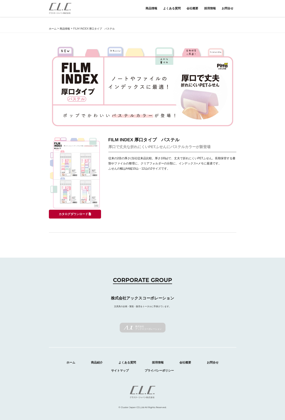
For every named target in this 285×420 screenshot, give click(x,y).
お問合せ (227, 8)
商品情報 (151, 8)
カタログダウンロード (75, 214)
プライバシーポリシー (159, 370)
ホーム (70, 362)
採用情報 (210, 8)
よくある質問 (172, 8)
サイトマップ (120, 370)
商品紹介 (97, 362)
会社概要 (192, 8)
